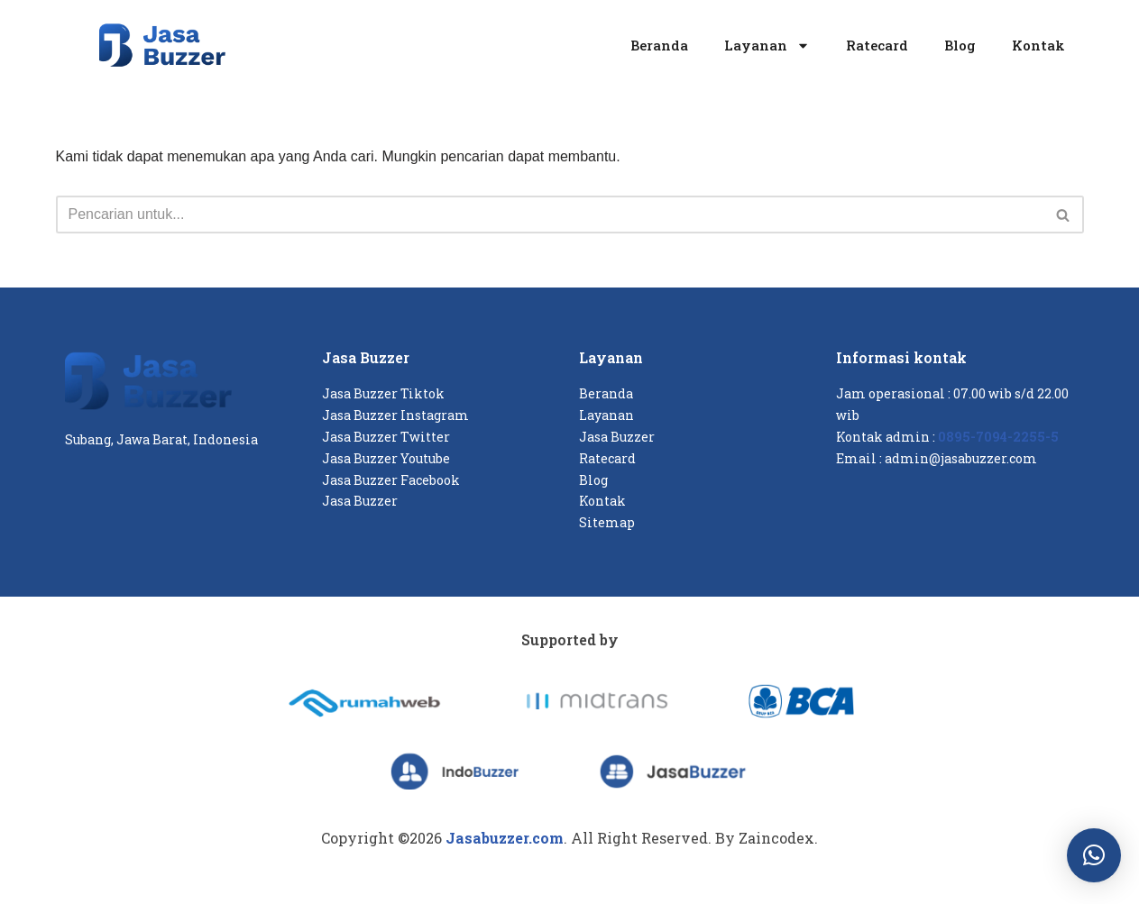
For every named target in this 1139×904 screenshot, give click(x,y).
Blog (960, 45)
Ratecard (877, 45)
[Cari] (549, 214)
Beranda (659, 45)
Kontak (1038, 45)
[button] (1094, 855)
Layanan (767, 45)
